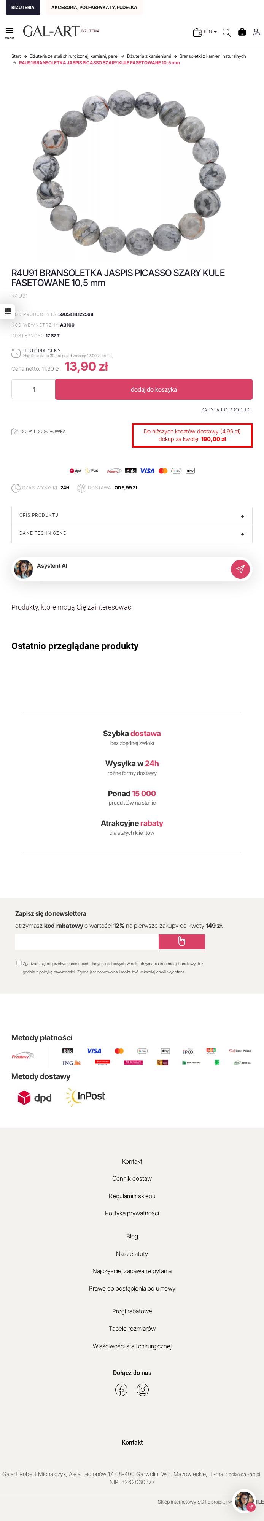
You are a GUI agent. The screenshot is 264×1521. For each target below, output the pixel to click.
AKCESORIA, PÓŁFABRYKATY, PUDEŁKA (94, 7)
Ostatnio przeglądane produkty (74, 646)
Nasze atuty (132, 1253)
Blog (132, 1236)
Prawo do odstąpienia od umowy (132, 1288)
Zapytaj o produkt (227, 410)
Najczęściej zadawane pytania (132, 1271)
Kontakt (132, 1161)
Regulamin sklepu (132, 1196)
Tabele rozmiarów (132, 1328)
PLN (210, 31)
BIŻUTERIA (23, 7)
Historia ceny (42, 351)
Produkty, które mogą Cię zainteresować (71, 607)
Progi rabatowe (132, 1311)
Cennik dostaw (132, 1178)
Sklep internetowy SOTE (184, 1502)
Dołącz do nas (132, 1373)
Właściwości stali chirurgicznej (132, 1346)
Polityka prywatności (132, 1213)
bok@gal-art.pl (244, 1474)
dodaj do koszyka (154, 389)
